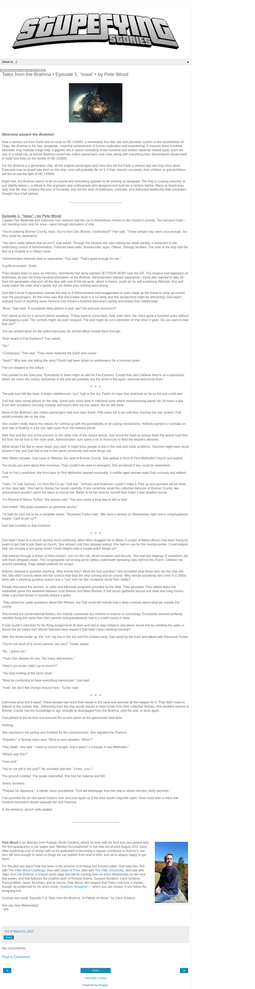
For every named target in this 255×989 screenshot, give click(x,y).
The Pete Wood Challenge (26, 870)
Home (95, 970)
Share (9, 937)
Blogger (103, 985)
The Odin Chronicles (109, 870)
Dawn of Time (70, 870)
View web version (95, 978)
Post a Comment (16, 957)
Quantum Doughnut (73, 886)
